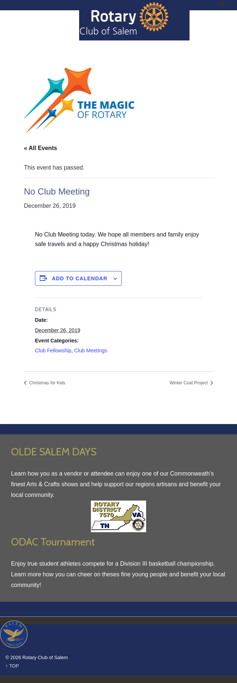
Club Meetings (90, 350)
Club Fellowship (53, 350)
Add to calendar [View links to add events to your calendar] (79, 278)
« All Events (40, 148)
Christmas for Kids (46, 382)
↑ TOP (12, 666)
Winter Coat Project (189, 382)
